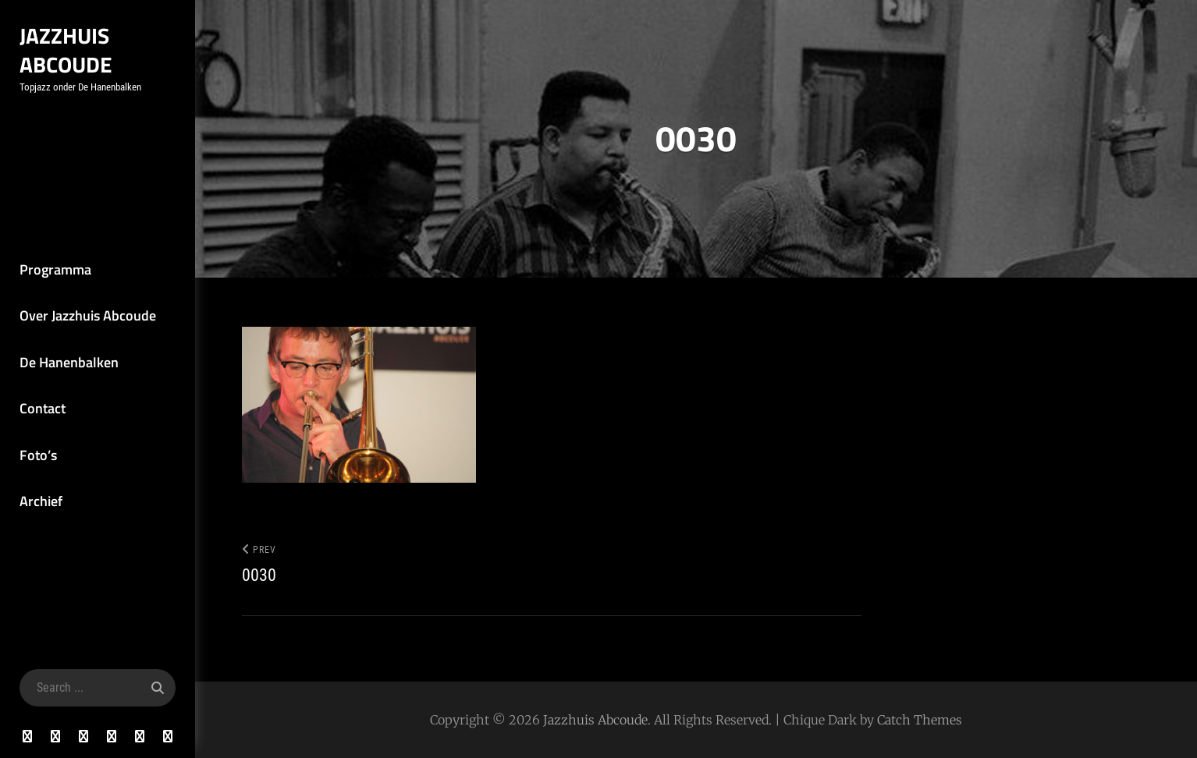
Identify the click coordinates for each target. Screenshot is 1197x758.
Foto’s (38, 455)
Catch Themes (919, 720)
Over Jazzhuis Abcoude (88, 315)
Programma (55, 269)
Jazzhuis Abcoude (66, 50)
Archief (41, 501)
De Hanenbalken (69, 362)
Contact (43, 408)
